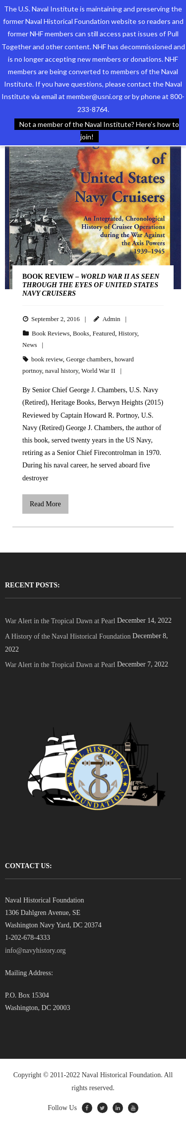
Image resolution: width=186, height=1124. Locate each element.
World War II (98, 370)
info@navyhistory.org (35, 950)
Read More (45, 504)
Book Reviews (50, 333)
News (29, 344)
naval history (61, 370)
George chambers (88, 359)
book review (47, 359)
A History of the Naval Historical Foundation (68, 636)
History (127, 333)
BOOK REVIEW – (90, 285)
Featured (103, 333)
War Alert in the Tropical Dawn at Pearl (60, 621)
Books (81, 333)
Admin (111, 319)
